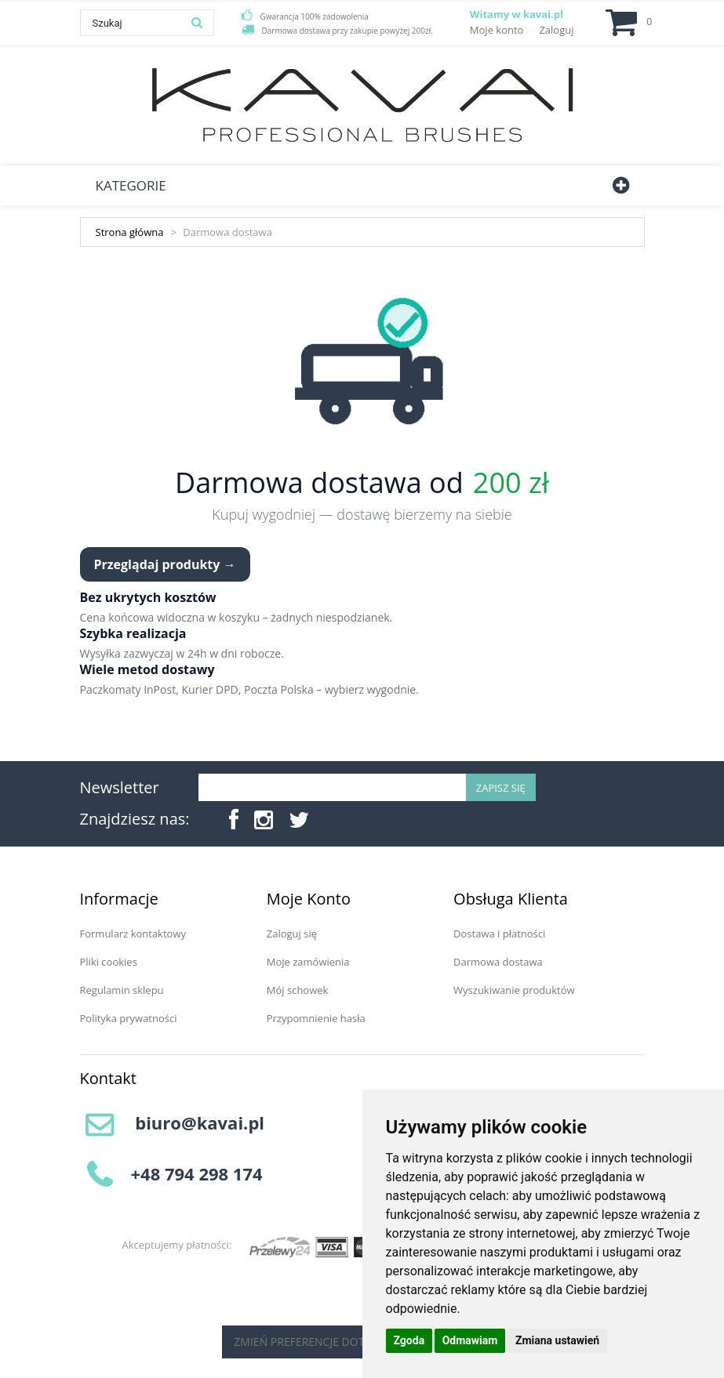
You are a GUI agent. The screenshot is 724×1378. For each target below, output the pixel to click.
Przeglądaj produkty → (165, 564)
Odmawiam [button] (470, 1340)
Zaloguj (556, 30)
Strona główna (130, 232)
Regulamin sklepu (122, 990)
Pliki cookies (108, 962)
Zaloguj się (292, 934)
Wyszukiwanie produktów (514, 990)
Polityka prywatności (128, 1018)
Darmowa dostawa (498, 962)
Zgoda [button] (409, 1340)
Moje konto (497, 30)
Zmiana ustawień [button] (557, 1340)
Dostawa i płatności (499, 934)
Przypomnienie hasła (316, 1018)
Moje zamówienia (308, 962)
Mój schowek (298, 990)
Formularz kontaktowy (133, 934)
